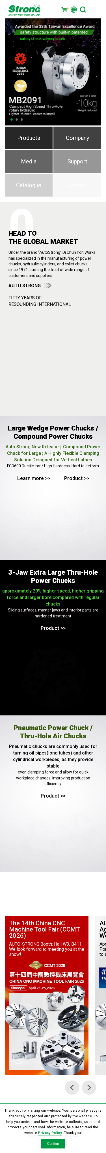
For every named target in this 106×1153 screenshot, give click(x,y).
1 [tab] (11, 119)
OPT (24, 10)
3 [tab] (22, 119)
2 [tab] (17, 119)
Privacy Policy (50, 1133)
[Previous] (72, 1087)
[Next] (89, 1087)
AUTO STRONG (24, 285)
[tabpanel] (53, 71)
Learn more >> (33, 478)
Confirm (53, 1144)
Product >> (76, 478)
